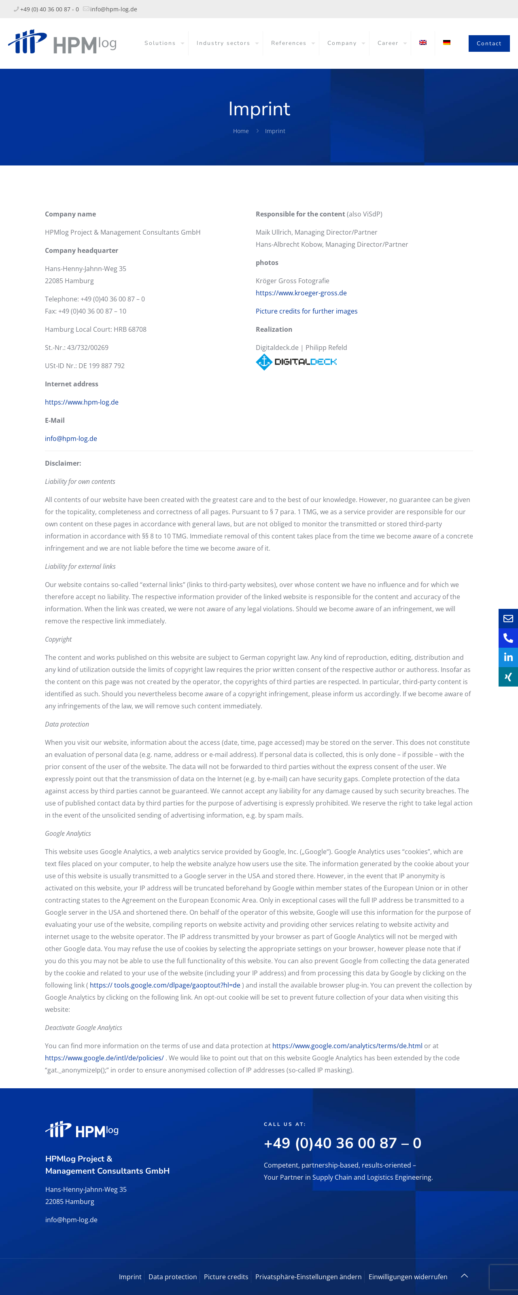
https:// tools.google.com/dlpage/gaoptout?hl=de (165, 985)
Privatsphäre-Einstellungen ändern (308, 1276)
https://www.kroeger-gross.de (301, 292)
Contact (489, 43)
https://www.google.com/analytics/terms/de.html (347, 1045)
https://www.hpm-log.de (82, 402)
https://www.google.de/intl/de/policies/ (104, 1057)
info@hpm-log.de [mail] (113, 9)
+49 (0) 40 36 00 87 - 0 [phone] (49, 9)
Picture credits (226, 1276)
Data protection (173, 1276)
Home (241, 131)
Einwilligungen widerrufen (408, 1276)
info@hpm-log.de (71, 438)
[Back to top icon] (464, 1275)
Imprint (275, 131)
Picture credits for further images (307, 311)
